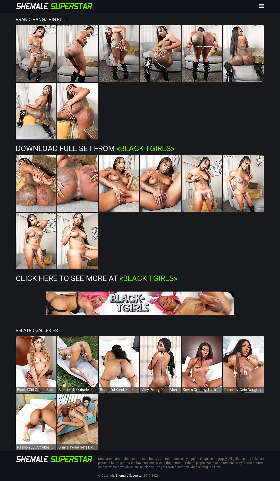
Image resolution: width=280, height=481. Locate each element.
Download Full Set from (95, 148)
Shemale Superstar (129, 475)
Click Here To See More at (96, 278)
